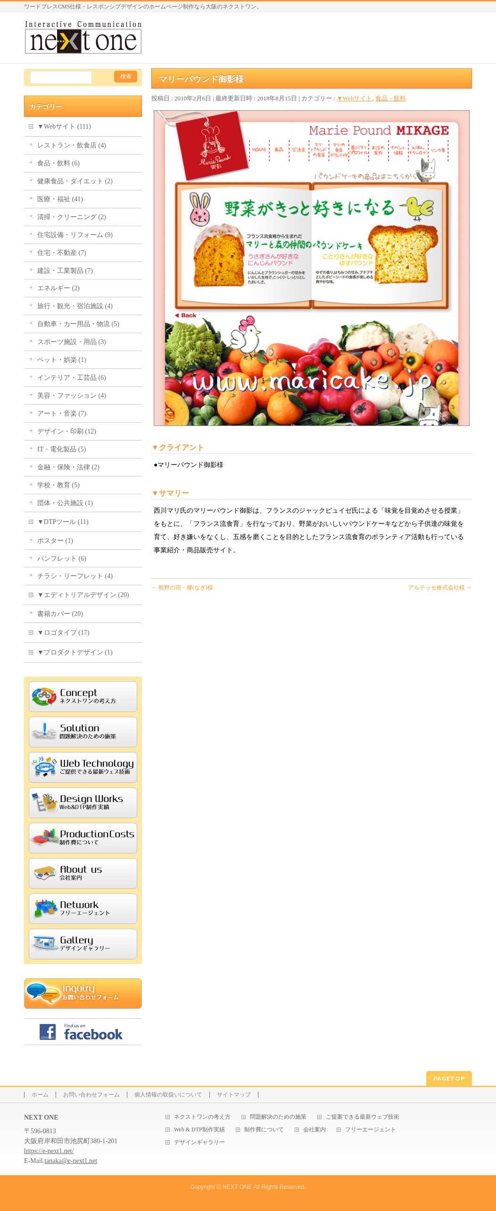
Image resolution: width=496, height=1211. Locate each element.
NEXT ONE (237, 1187)
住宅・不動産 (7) (61, 252)
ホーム (40, 1095)
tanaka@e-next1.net (70, 1160)
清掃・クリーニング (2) (71, 217)
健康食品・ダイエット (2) (75, 181)
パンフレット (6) (61, 558)
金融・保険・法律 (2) (68, 467)
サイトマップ (234, 1095)
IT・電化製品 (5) (61, 449)
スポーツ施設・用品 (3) (71, 341)
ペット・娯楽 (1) (61, 359)
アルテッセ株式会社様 (440, 587)
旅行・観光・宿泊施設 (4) (75, 306)
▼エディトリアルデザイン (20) (83, 594)
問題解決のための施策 (278, 1117)
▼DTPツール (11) (63, 521)
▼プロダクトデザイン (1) (75, 652)
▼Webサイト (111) (64, 126)
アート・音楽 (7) (61, 413)
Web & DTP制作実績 (199, 1130)
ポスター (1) (55, 540)
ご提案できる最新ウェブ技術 (362, 1117)
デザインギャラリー (199, 1142)
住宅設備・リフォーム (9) (75, 234)
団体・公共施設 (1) (65, 503)
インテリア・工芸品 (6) (71, 377)
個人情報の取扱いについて (168, 1095)
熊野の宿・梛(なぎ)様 (182, 587)
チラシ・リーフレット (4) (75, 576)
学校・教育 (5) (58, 485)
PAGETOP (449, 1078)
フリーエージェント (370, 1130)
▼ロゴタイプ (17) (63, 632)
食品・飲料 (390, 98)
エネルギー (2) (58, 288)
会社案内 (314, 1130)
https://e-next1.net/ (49, 1150)
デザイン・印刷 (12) (66, 431)
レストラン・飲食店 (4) (71, 145)
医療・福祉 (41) (60, 199)
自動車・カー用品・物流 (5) (78, 323)
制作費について (264, 1130)
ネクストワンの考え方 (202, 1117)
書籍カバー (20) (60, 613)
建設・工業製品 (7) (65, 270)
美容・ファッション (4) (71, 395)
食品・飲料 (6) (58, 163)
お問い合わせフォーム (91, 1095)
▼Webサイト (354, 98)
